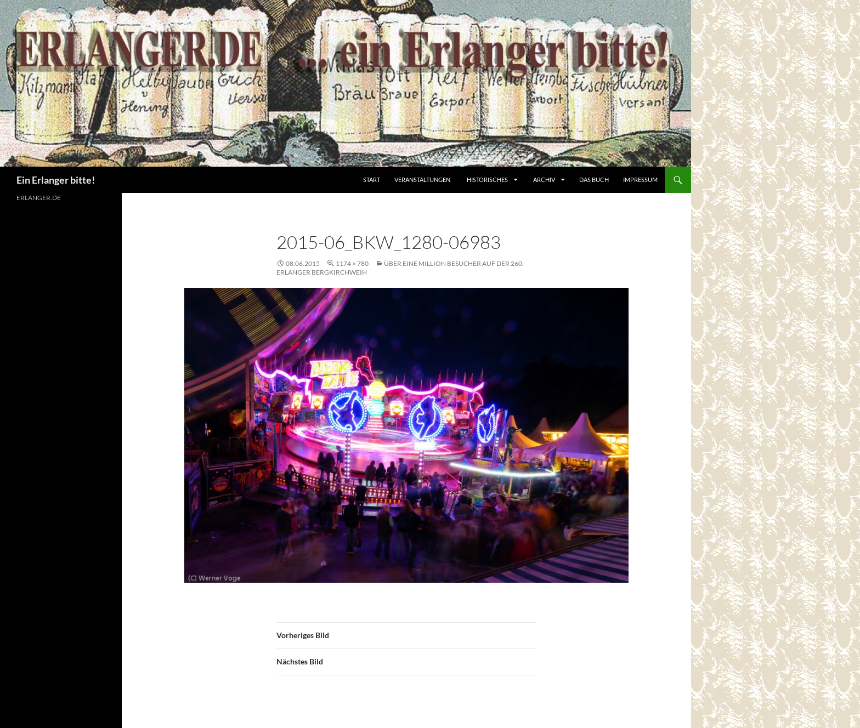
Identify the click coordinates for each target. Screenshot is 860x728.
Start (371, 179)
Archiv (544, 179)
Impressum (640, 179)
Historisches (487, 179)
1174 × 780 (352, 263)
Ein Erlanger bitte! (55, 180)
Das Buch (594, 179)
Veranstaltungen (422, 179)
